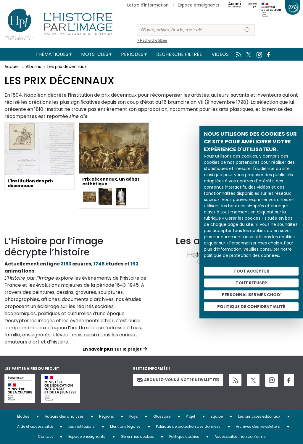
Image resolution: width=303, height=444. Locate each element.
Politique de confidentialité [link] (251, 306)
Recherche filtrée (179, 54)
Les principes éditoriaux (259, 416)
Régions (106, 416)
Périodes (132, 54)
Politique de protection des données (188, 426)
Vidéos (220, 54)
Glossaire (161, 416)
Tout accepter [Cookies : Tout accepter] (251, 271)
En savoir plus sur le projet (112, 349)
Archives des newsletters (258, 426)
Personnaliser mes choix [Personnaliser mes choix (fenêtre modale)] (251, 295)
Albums (33, 66)
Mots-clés (94, 54)
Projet (190, 416)
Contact (45, 436)
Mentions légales (125, 426)
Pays (133, 416)
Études (23, 416)
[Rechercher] (188, 30)
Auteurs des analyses (64, 416)
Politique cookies (184, 436)
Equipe (217, 416)
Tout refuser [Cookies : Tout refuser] (251, 283)
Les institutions (81, 426)
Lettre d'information (148, 5)
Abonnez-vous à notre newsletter (178, 379)
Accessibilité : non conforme (240, 436)
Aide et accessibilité (35, 426)
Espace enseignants (198, 5)
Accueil (12, 66)
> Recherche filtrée (152, 40)
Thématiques (52, 54)
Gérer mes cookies (137, 436)
